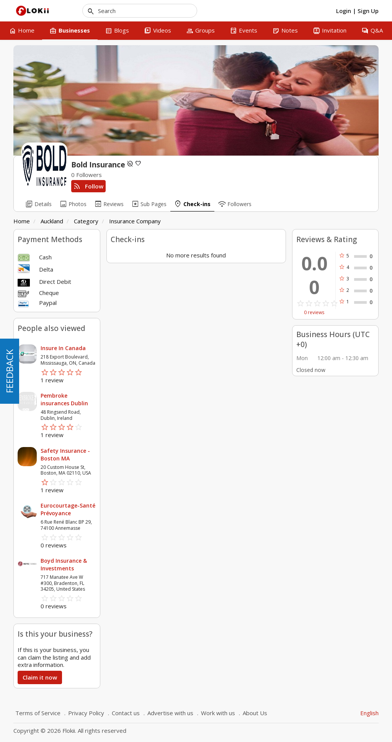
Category (86, 221)
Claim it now (40, 677)
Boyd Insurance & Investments (64, 564)
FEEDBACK (9, 371)
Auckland (52, 221)
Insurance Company (135, 221)
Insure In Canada (63, 348)
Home (21, 221)
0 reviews (314, 313)
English (369, 713)
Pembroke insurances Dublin (64, 399)
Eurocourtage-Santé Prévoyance (68, 509)
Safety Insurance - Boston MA (65, 454)
